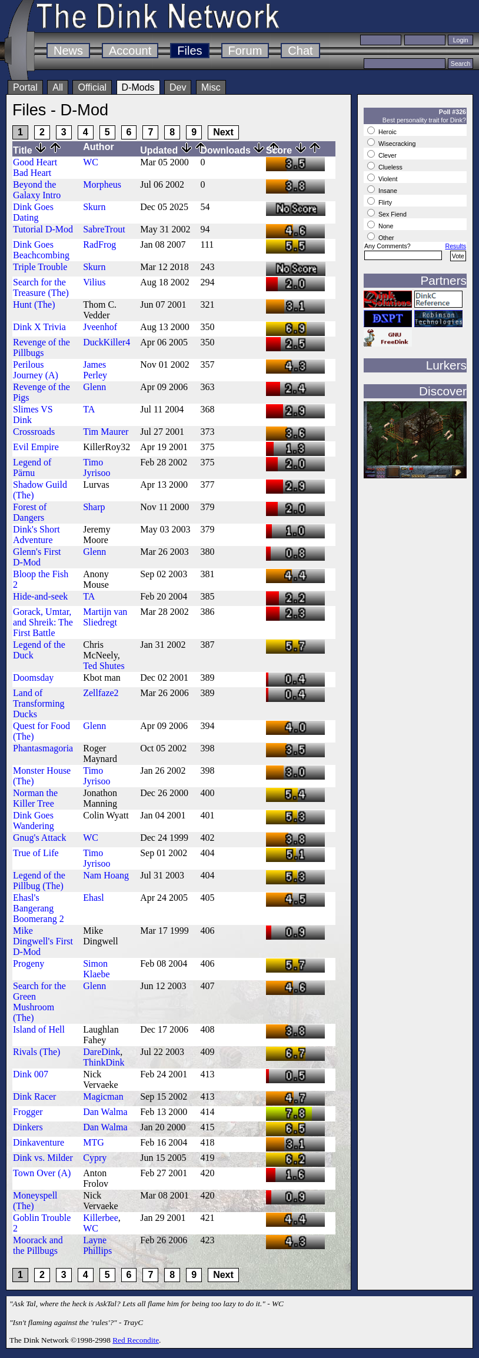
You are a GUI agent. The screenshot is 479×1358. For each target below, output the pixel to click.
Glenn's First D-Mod (37, 557)
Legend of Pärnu (32, 467)
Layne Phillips (97, 1245)
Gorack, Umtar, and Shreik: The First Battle (43, 622)
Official (92, 87)
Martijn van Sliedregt (105, 617)
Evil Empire (36, 447)
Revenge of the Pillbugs (41, 347)
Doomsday (33, 678)
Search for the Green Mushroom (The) (39, 1002)
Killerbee (100, 1218)
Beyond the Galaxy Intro (37, 189)
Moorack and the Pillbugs (38, 1245)
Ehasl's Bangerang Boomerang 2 (38, 908)
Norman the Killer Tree (35, 798)
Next (223, 132)
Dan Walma (105, 1112)
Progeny (28, 963)
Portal (25, 87)
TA (89, 409)
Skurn (94, 207)
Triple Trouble (40, 267)
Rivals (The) (36, 1052)
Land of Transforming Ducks (38, 703)
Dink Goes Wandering (33, 820)
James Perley (95, 370)
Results (455, 245)
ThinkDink (103, 1062)
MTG (93, 1142)
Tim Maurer (105, 432)
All (57, 87)
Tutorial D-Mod (43, 229)
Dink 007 (30, 1074)
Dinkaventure (38, 1142)
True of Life (36, 853)
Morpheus (102, 184)
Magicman (103, 1096)
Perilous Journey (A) (35, 370)
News (68, 50)
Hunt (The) (34, 304)
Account (130, 50)
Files (189, 50)
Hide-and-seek (40, 596)
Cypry (95, 1158)
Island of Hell (39, 1029)
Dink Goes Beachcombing (41, 249)
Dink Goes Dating (33, 212)
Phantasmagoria (43, 748)
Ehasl (93, 898)
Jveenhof (100, 327)
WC (90, 162)
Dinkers (28, 1127)
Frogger (28, 1112)
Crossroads (34, 432)
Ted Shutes (103, 666)
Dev (177, 87)
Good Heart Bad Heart (35, 167)
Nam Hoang (106, 875)
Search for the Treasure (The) (41, 287)
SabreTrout (104, 229)
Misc (211, 87)
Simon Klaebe (96, 968)
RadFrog (99, 244)
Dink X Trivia (39, 327)
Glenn (94, 387)
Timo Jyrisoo (96, 467)
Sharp (94, 507)
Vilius (94, 282)
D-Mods (138, 87)
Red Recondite (135, 1340)
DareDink (101, 1052)
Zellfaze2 (100, 693)
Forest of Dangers (29, 512)
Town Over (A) (42, 1173)
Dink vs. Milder (43, 1158)
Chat (300, 50)
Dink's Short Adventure (36, 534)
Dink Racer (34, 1096)
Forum (245, 50)
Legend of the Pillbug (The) (39, 880)
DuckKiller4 (106, 342)
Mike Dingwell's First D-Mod (43, 941)
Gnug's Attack (39, 838)
